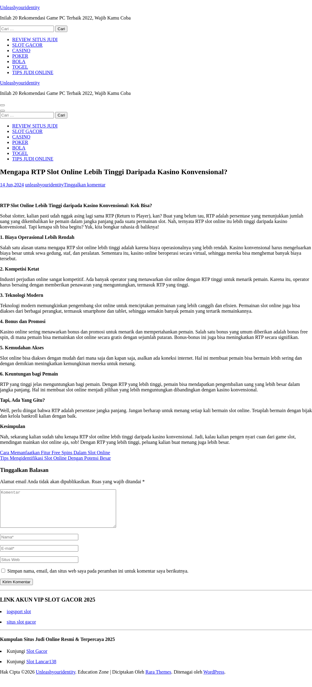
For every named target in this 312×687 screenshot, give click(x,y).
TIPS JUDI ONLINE (32, 72)
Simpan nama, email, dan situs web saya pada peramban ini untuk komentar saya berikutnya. (98, 578)
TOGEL (20, 67)
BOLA (19, 61)
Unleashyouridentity (20, 7)
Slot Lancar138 (41, 668)
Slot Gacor (36, 658)
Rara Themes (158, 679)
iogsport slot (19, 618)
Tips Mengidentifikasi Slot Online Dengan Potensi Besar (55, 458)
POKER (20, 56)
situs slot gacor (21, 629)
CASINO (21, 50)
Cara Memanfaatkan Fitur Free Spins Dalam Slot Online (55, 452)
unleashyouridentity (44, 184)
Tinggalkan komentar (84, 184)
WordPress (213, 679)
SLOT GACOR (27, 45)
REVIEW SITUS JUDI (35, 39)
